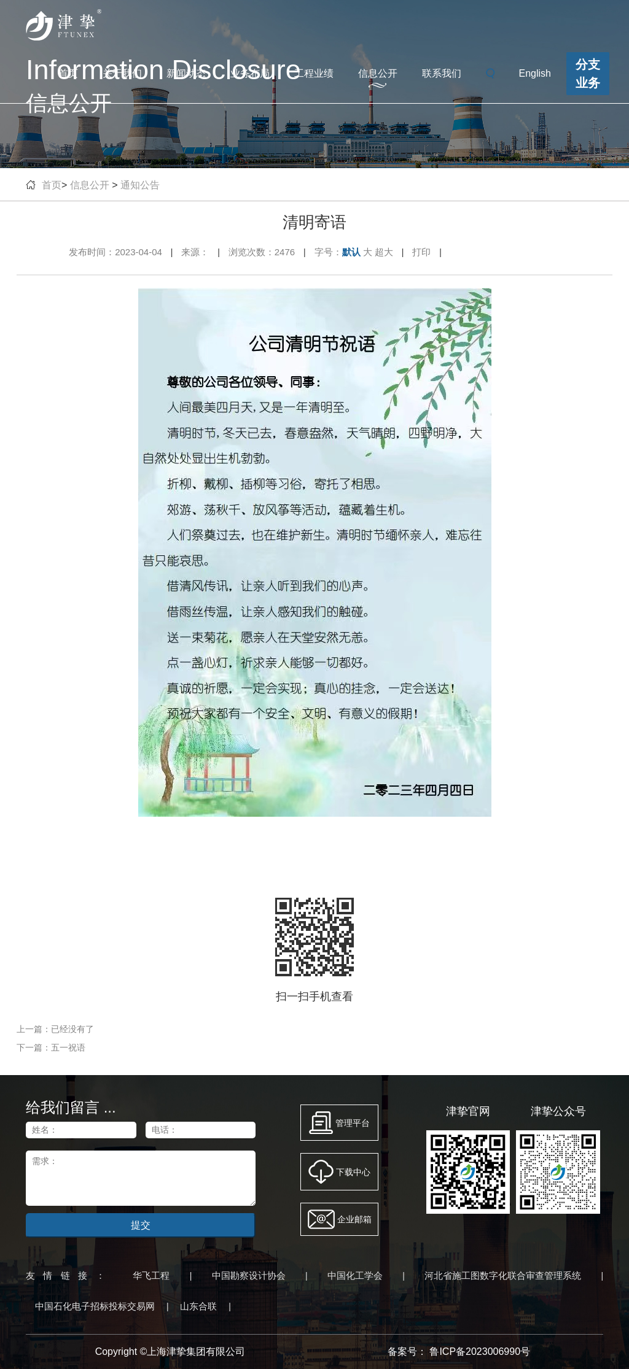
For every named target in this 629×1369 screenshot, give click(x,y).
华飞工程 (151, 1275)
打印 (421, 252)
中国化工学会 (355, 1275)
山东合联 (198, 1306)
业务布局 (250, 73)
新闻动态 (186, 73)
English (535, 73)
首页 (68, 73)
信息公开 (377, 73)
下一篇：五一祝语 (51, 1047)
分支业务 (588, 74)
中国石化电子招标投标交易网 (95, 1306)
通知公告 (140, 185)
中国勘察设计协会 (249, 1275)
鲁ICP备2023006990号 (479, 1351)
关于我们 (122, 73)
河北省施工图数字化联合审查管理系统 (502, 1275)
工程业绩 (314, 73)
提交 (140, 1225)
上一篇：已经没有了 (55, 1029)
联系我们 (441, 73)
